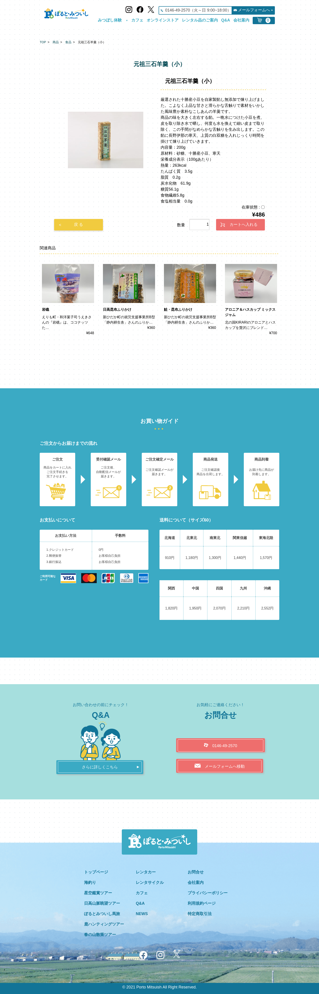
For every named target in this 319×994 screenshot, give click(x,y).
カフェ (137, 20)
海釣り (90, 882)
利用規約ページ (202, 903)
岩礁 (45, 309)
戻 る (78, 224)
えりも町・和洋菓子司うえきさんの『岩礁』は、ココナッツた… (67, 322)
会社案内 (241, 20)
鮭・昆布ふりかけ (178, 309)
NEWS (142, 914)
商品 (56, 42)
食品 (68, 42)
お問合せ (196, 872)
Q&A (225, 20)
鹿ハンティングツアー (104, 924)
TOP (43, 42)
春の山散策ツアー (100, 934)
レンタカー (146, 872)
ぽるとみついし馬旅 (102, 914)
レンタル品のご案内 (200, 20)
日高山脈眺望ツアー (102, 903)
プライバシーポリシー (208, 893)
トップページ (96, 872)
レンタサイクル (150, 882)
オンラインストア (163, 20)
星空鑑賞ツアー (98, 893)
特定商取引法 (200, 914)
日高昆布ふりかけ (117, 309)
